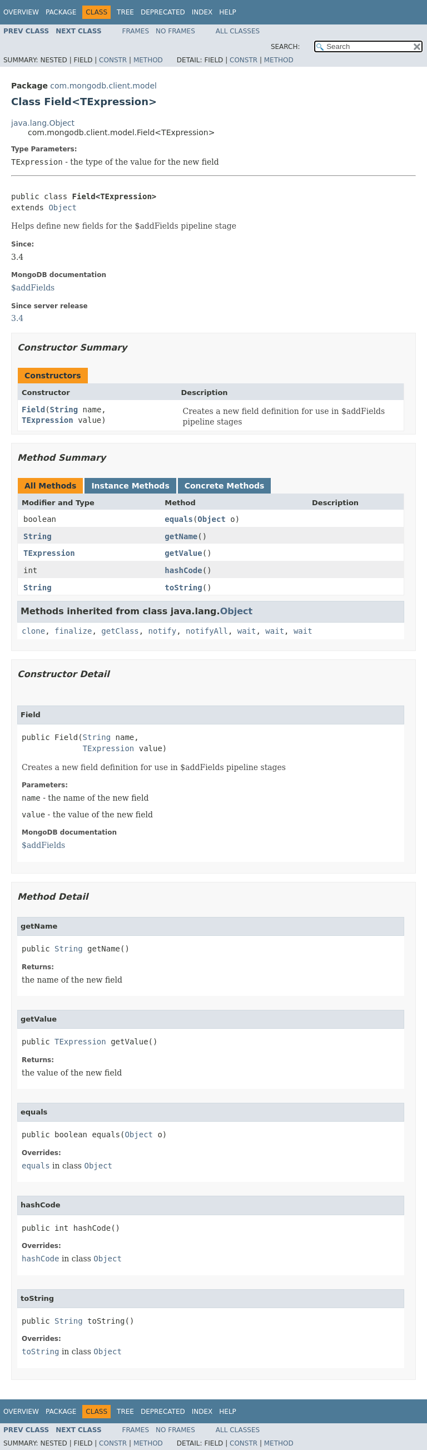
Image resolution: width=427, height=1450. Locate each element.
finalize (73, 631)
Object (62, 207)
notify (162, 631)
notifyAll (207, 631)
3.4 (17, 318)
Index (202, 12)
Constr (113, 60)
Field (33, 409)
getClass (119, 631)
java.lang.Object (43, 123)
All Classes (238, 31)
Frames (136, 31)
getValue (183, 553)
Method (148, 60)
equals (179, 519)
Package (61, 12)
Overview (21, 12)
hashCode (183, 570)
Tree (125, 12)
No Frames (175, 31)
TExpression (47, 420)
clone (33, 631)
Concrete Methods (225, 485)
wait (246, 631)
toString (183, 587)
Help (227, 12)
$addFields (32, 287)
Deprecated (163, 12)
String (64, 409)
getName (181, 536)
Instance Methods (130, 485)
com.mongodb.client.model (103, 85)
